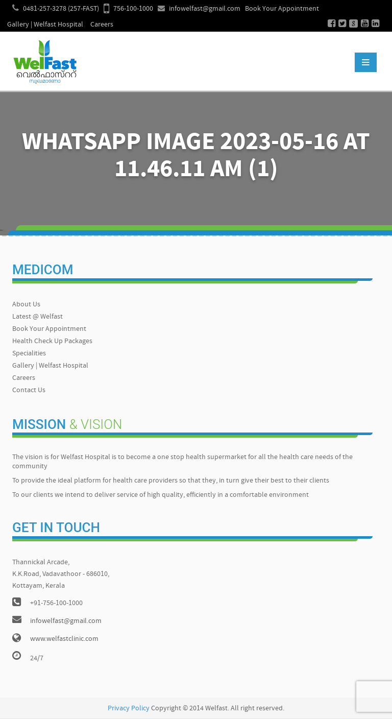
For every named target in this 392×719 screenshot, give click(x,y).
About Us (26, 304)
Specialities (29, 353)
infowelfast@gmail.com (204, 9)
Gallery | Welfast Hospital (45, 25)
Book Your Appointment (282, 9)
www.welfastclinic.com (64, 639)
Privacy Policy (129, 708)
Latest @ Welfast (37, 317)
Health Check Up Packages (52, 341)
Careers (101, 25)
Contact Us (28, 390)
